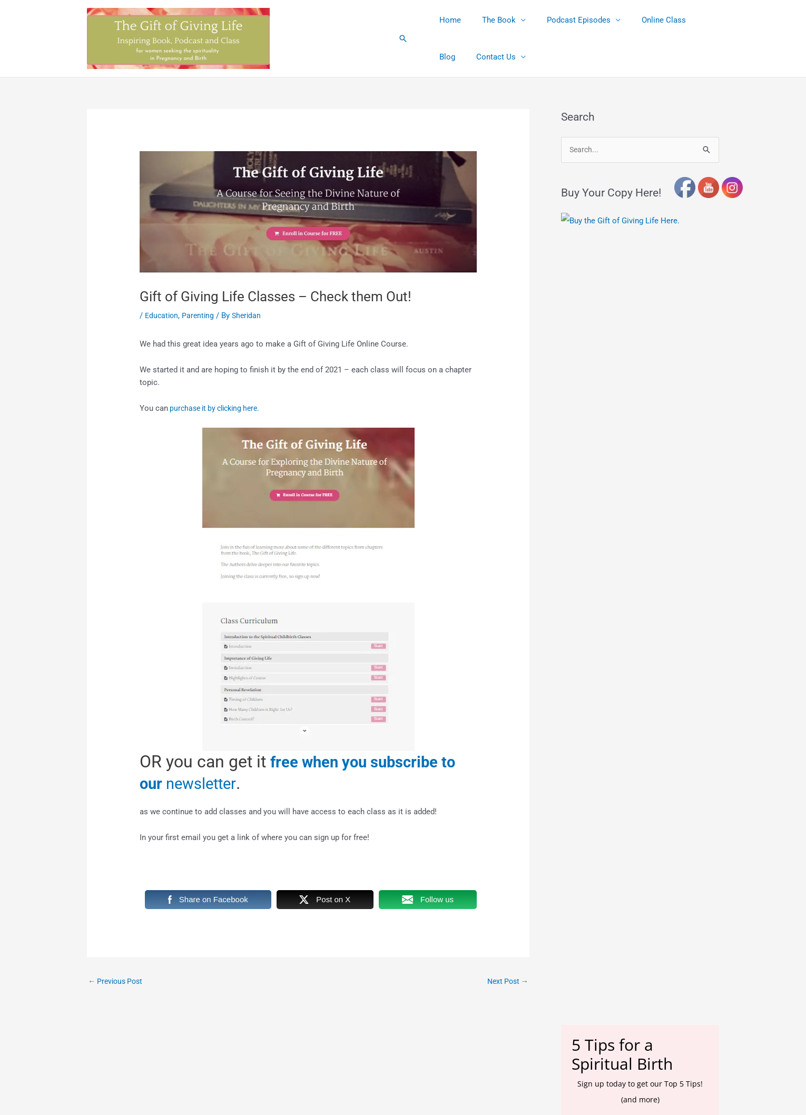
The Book (491, 20)
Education (162, 315)
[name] (640, 523)
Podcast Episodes (565, 20)
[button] (403, 38)
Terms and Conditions (419, 1094)
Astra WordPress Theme (497, 1042)
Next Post (506, 981)
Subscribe (640, 556)
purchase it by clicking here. (218, 408)
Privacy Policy (485, 1094)
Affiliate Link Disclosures (338, 1094)
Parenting (200, 315)
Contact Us (456, 57)
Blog (691, 20)
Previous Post (117, 981)
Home (447, 20)
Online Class (645, 20)
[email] (640, 495)
